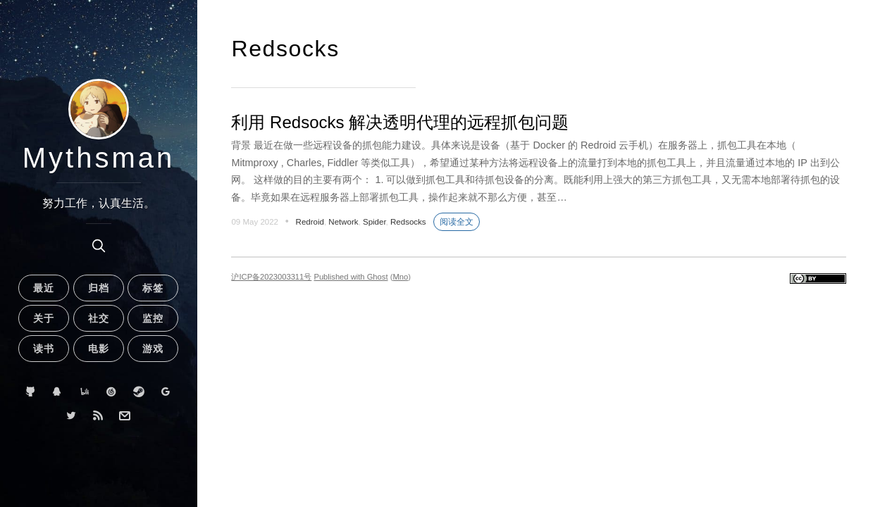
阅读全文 (456, 222)
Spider (374, 222)
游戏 (152, 348)
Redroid (310, 222)
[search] (98, 245)
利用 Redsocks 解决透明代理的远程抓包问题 (400, 122)
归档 (98, 288)
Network (343, 222)
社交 (98, 318)
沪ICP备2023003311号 (271, 277)
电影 (98, 348)
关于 (43, 318)
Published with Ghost (351, 277)
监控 (152, 318)
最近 (43, 288)
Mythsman (99, 157)
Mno (400, 277)
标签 (152, 288)
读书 (43, 348)
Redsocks (408, 222)
